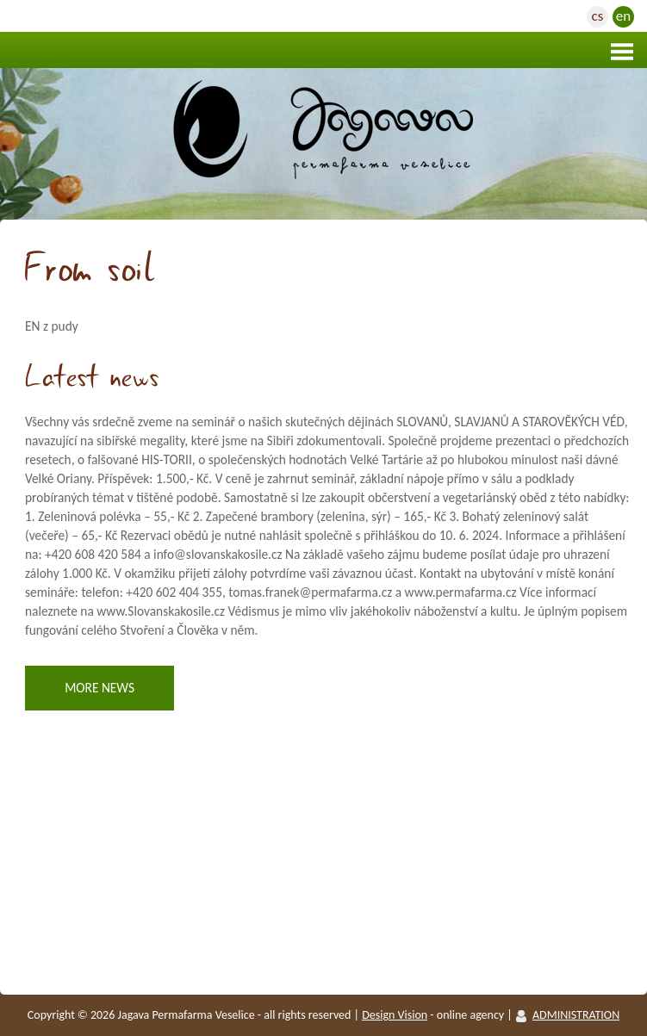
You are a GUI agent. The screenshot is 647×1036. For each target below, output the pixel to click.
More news (99, 687)
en (623, 16)
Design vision (394, 1015)
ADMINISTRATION (575, 1015)
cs (598, 16)
